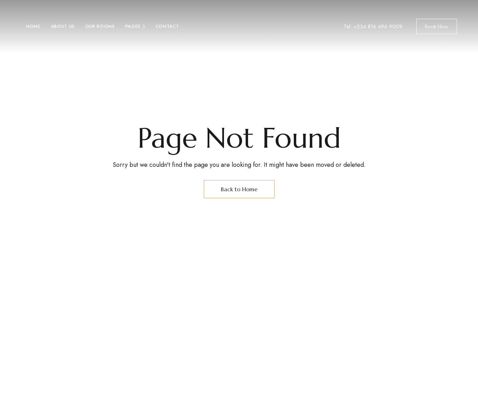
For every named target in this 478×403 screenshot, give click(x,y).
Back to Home (239, 189)
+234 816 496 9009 (377, 26)
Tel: (348, 26)
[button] (436, 26)
